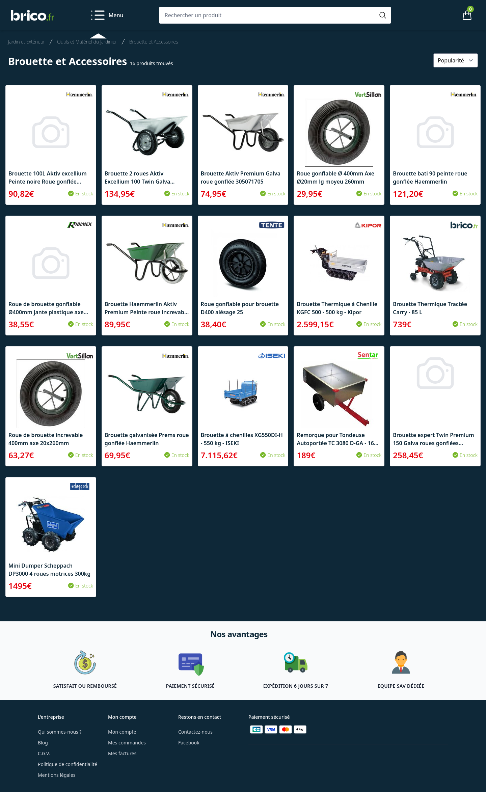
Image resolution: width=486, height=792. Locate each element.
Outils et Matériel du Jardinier (87, 41)
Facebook (188, 742)
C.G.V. (44, 753)
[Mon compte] (444, 15)
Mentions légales (57, 775)
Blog (43, 742)
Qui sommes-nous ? (60, 732)
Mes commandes (127, 742)
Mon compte (122, 732)
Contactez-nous (195, 732)
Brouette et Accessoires (153, 41)
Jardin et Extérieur (26, 41)
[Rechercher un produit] (268, 15)
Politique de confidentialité (67, 764)
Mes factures (122, 753)
